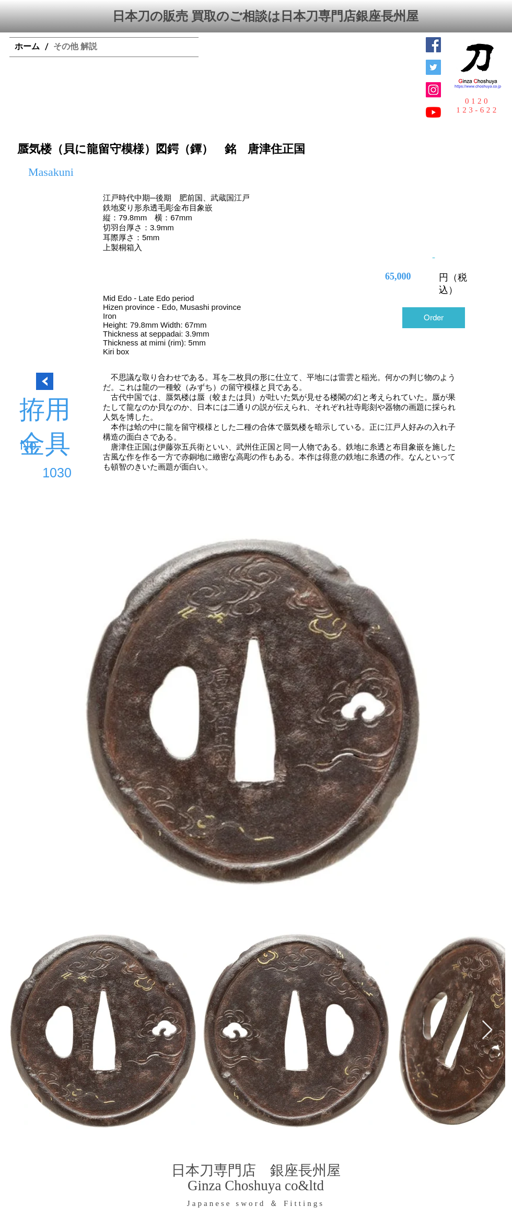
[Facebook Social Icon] (433, 44)
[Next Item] (487, 1030)
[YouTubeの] (433, 112)
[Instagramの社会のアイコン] (433, 89)
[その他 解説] (75, 47)
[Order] (433, 317)
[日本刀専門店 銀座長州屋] (433, 67)
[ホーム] (27, 47)
